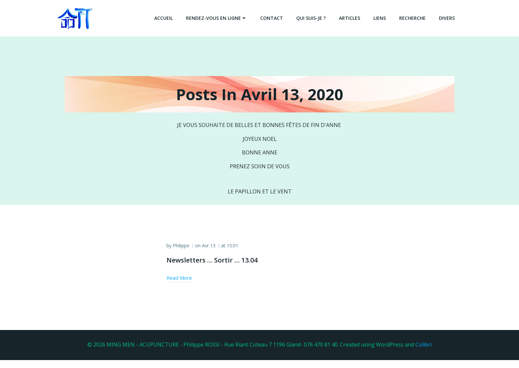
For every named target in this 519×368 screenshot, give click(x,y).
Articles (351, 18)
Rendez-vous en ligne (218, 18)
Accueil (165, 18)
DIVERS (449, 18)
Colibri (423, 353)
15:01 (235, 257)
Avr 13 (211, 257)
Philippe (183, 257)
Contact (273, 18)
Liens (381, 18)
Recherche (414, 18)
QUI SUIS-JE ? (313, 18)
